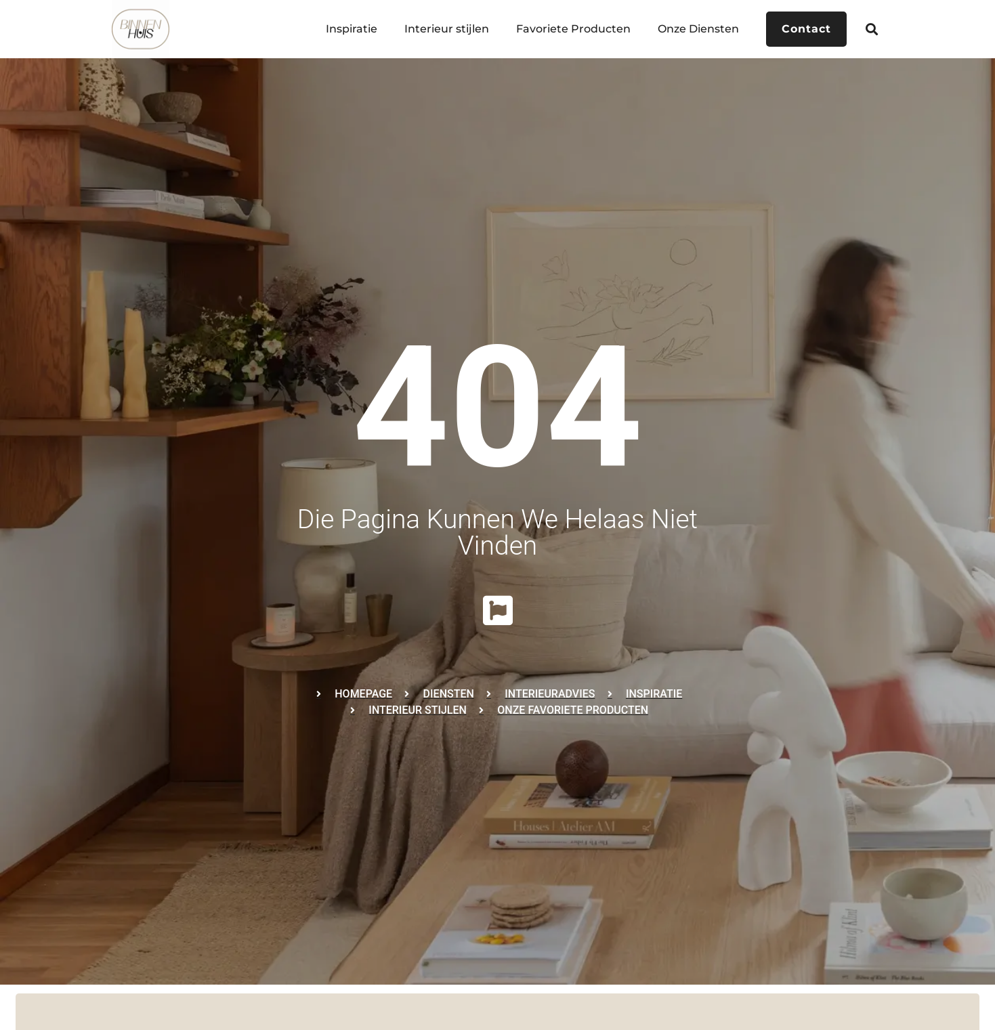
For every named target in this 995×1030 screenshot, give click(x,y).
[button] (871, 29)
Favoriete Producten (573, 28)
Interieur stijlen (446, 28)
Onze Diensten (698, 28)
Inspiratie (351, 28)
